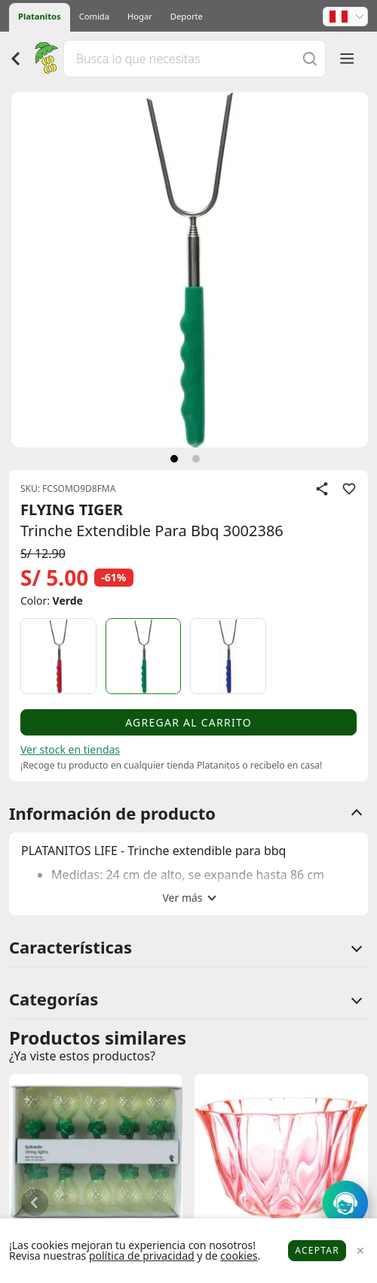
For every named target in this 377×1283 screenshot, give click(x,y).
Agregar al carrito (188, 722)
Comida (94, 16)
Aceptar (317, 1250)
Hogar (139, 16)
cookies (238, 1255)
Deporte (186, 16)
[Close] (360, 1251)
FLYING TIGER (71, 509)
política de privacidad (142, 1255)
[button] (345, 16)
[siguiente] (174, 458)
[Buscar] (310, 58)
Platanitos (39, 16)
